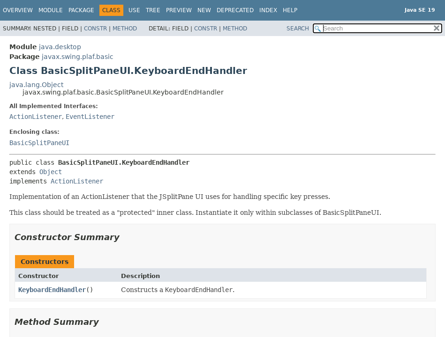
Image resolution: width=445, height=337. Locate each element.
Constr (95, 28)
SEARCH (298, 28)
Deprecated (235, 10)
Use (134, 10)
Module (50, 10)
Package (81, 10)
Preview (179, 10)
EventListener (90, 116)
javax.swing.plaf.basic (77, 56)
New (204, 10)
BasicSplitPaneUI (39, 143)
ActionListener (35, 116)
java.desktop (60, 47)
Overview (18, 10)
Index (268, 10)
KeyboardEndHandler (52, 289)
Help (290, 10)
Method (125, 28)
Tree (153, 10)
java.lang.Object (36, 84)
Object (50, 172)
